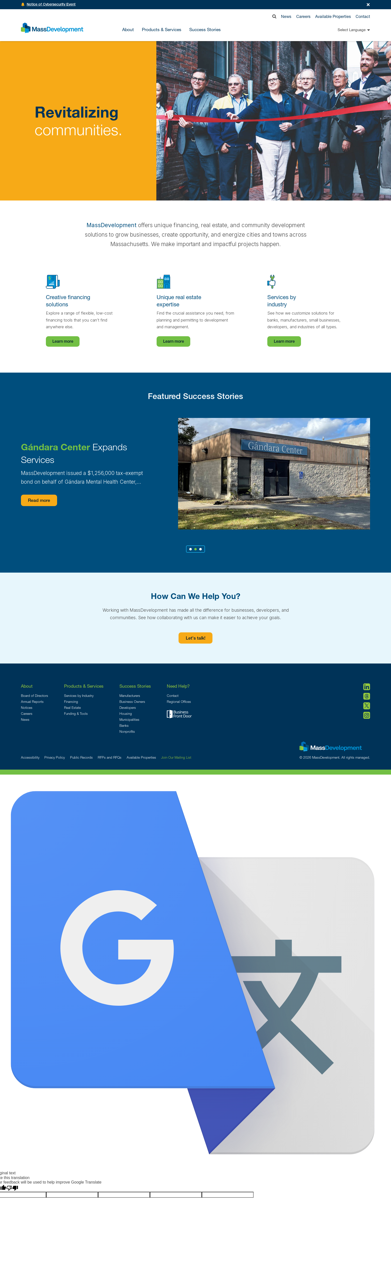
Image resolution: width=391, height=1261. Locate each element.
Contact (363, 16)
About (27, 686)
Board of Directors (34, 696)
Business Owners (132, 702)
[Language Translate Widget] (345, 30)
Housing (125, 714)
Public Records (81, 757)
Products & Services (83, 686)
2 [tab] (195, 549)
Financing (71, 702)
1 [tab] (191, 549)
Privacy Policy (54, 757)
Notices (26, 708)
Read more (39, 501)
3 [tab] (200, 549)
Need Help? (178, 686)
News (286, 16)
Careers (303, 16)
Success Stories (205, 29)
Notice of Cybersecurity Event (51, 4)
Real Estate (72, 708)
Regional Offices (179, 702)
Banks (124, 726)
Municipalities (129, 720)
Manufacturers (129, 696)
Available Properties (333, 16)
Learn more (62, 342)
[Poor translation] (12, 1188)
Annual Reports (32, 702)
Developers (127, 708)
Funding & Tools (76, 714)
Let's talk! (195, 638)
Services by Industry (79, 696)
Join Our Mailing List (176, 757)
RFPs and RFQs (109, 757)
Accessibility (30, 757)
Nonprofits (127, 731)
